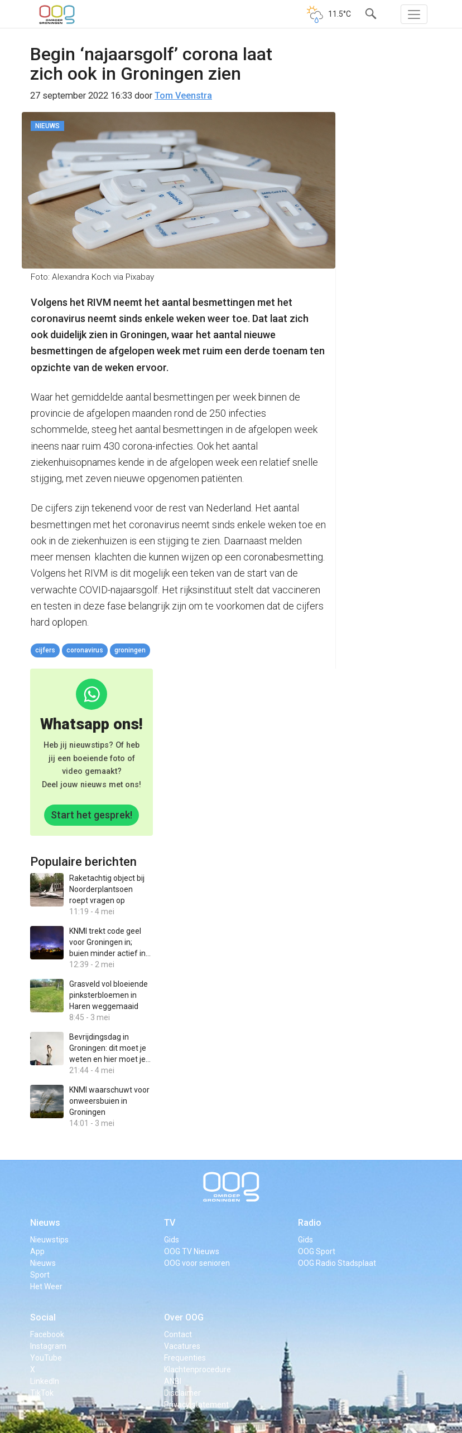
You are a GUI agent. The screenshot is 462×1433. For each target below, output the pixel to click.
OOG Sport (316, 1251)
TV (169, 1222)
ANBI (172, 1381)
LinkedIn (44, 1381)
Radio (309, 1222)
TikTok (42, 1392)
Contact (178, 1334)
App (37, 1251)
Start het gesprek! (91, 815)
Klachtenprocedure (197, 1369)
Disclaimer (182, 1392)
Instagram (48, 1346)
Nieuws (45, 1222)
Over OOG (184, 1317)
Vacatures (182, 1346)
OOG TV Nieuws (191, 1251)
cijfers (45, 650)
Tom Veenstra (183, 95)
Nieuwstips (49, 1239)
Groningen (130, 650)
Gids (171, 1239)
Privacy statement (196, 1404)
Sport (40, 1274)
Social (43, 1317)
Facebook (47, 1334)
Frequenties (185, 1357)
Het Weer (46, 1286)
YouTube (46, 1357)
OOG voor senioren (197, 1263)
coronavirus (84, 650)
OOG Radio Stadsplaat (337, 1263)
